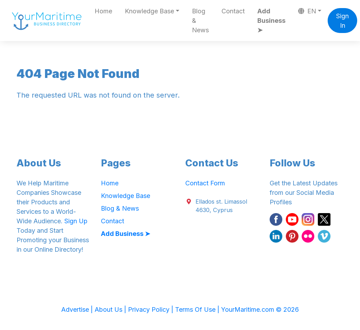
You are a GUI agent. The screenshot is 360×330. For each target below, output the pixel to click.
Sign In (342, 20)
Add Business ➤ (271, 20)
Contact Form (205, 183)
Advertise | (78, 309)
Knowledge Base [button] (149, 11)
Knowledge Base (125, 195)
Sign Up (76, 221)
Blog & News (200, 20)
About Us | (111, 309)
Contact (233, 11)
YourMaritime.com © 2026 (260, 309)
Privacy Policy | (151, 309)
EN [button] (307, 11)
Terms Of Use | (198, 309)
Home (103, 11)
